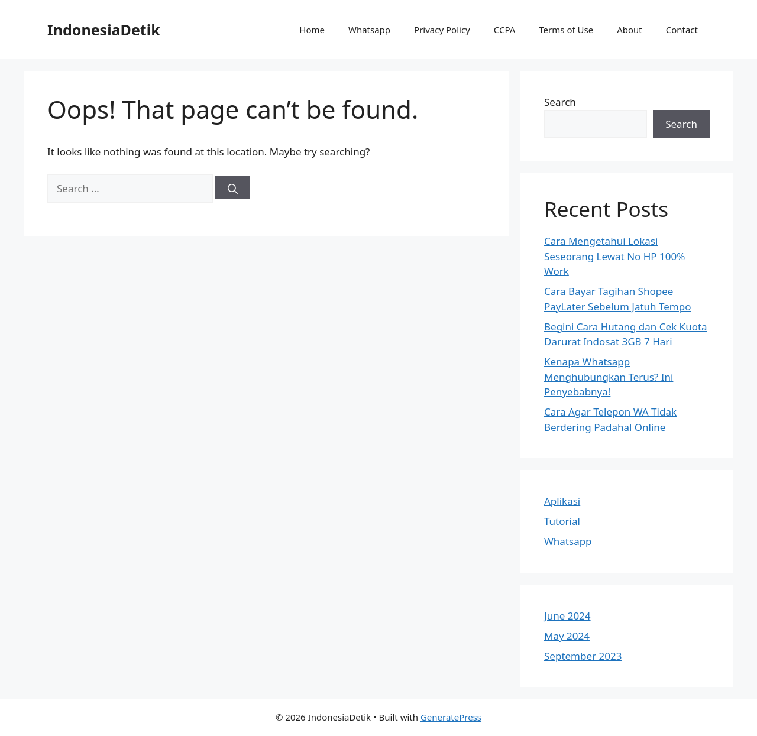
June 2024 (567, 615)
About (629, 29)
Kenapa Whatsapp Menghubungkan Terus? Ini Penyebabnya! (608, 376)
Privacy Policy (442, 29)
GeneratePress (450, 717)
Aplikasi (562, 501)
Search (560, 102)
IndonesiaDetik (103, 30)
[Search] (232, 187)
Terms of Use (566, 29)
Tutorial (562, 521)
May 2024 (567, 636)
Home (312, 29)
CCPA (505, 29)
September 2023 (583, 656)
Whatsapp (369, 29)
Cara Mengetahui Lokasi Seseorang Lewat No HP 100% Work (614, 256)
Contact (682, 29)
